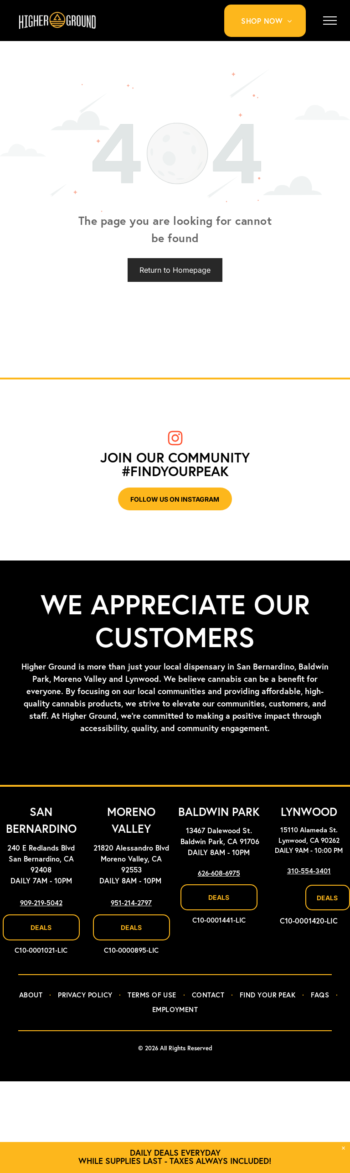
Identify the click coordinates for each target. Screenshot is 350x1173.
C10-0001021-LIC (41, 950)
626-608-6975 (219, 873)
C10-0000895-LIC (131, 950)
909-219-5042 (41, 903)
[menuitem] (269, 20)
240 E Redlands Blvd (41, 848)
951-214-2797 (131, 903)
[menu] (330, 20)
